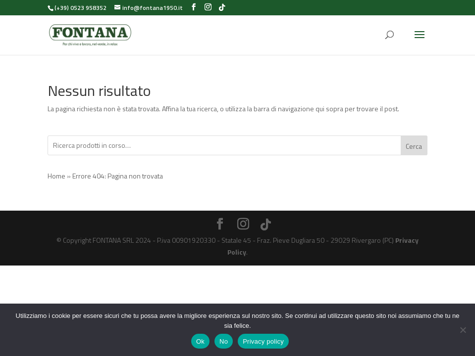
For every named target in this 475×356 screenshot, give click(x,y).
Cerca (414, 146)
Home (56, 176)
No (223, 341)
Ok (200, 341)
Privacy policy (263, 341)
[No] (463, 330)
